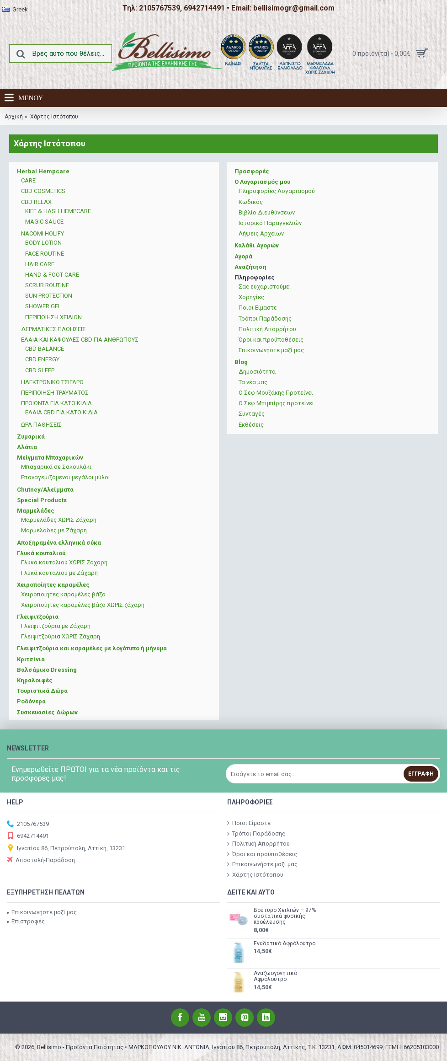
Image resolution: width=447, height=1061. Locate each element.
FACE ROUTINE (44, 253)
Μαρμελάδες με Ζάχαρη (54, 530)
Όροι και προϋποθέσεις (271, 339)
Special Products (42, 500)
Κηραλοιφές (35, 680)
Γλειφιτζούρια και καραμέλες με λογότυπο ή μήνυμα (92, 648)
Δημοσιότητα (257, 371)
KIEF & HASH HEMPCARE (58, 211)
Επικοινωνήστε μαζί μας (271, 350)
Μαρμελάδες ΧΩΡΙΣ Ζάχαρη (58, 519)
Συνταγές (252, 413)
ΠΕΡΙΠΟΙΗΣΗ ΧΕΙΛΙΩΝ (53, 317)
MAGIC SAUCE (44, 221)
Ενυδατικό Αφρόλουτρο (284, 944)
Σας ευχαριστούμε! (265, 286)
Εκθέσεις (251, 424)
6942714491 (28, 836)
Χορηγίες (251, 297)
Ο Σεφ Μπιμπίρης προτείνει (276, 403)
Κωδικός (251, 201)
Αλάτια (27, 447)
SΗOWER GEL (43, 306)
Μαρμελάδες (35, 510)
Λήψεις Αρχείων (261, 233)
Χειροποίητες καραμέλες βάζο (63, 594)
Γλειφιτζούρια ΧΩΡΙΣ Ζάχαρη (60, 636)
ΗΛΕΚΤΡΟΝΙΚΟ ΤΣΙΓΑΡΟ (52, 382)
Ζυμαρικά (31, 436)
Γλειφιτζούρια (38, 616)
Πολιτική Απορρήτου (267, 329)
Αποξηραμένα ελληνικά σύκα (59, 542)
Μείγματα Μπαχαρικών (50, 457)
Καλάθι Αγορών (256, 245)
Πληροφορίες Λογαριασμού (277, 191)
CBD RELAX (36, 201)
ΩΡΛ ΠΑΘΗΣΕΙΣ (41, 424)
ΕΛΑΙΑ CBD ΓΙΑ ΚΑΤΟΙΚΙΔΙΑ (61, 412)
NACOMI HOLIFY (42, 233)
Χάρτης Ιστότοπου (255, 875)
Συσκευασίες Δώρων (47, 712)
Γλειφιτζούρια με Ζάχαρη (55, 625)
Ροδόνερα (31, 701)
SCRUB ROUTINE (47, 285)
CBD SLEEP (39, 370)
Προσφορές (251, 171)
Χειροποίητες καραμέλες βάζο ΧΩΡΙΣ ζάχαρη (82, 604)
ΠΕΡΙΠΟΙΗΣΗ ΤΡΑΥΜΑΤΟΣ (55, 392)
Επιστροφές (26, 921)
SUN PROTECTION (48, 295)
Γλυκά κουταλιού (41, 553)
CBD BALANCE (44, 348)
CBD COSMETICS (43, 191)
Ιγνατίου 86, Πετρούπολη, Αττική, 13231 (66, 848)
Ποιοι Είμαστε (258, 307)
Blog (241, 362)
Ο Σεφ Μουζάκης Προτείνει (276, 392)
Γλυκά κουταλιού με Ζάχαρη (59, 572)
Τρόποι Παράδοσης (265, 318)
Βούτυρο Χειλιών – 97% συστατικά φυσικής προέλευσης (285, 916)
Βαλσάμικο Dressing (47, 669)
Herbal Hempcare (43, 171)
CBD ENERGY (42, 359)
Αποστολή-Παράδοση (41, 860)
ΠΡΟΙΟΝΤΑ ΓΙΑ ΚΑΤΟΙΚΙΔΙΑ (56, 403)
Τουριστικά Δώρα (42, 690)
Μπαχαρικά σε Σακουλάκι (56, 466)
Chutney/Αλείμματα (45, 489)
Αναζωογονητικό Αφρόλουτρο (275, 976)
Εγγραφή (421, 774)
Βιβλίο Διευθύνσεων (267, 212)
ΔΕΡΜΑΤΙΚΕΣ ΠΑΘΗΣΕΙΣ (53, 329)
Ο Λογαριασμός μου (262, 181)
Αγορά (243, 256)
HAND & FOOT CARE (52, 274)
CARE (28, 180)
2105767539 (28, 824)
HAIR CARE (39, 264)
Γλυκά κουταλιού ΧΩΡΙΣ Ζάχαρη (64, 562)
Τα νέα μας (253, 382)
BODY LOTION (43, 242)
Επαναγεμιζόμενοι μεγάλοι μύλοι (65, 477)
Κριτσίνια (31, 659)
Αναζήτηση (250, 266)
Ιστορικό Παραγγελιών (270, 223)
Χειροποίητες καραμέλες (53, 584)
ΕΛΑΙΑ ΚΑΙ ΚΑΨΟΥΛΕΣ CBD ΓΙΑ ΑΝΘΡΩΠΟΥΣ (79, 339)
